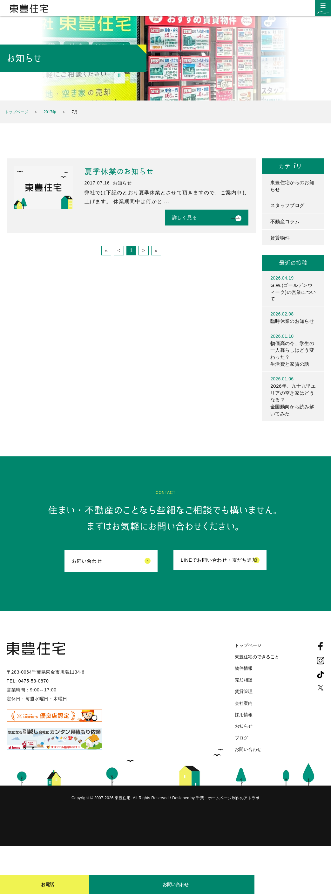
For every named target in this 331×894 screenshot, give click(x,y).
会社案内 (244, 714)
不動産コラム (285, 222)
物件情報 (244, 680)
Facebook (320, 658)
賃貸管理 (244, 703)
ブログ (241, 749)
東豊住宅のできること (257, 668)
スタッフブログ (288, 206)
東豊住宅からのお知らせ (291, 186)
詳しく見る (184, 217)
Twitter (320, 699)
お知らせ (244, 737)
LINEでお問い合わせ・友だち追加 (219, 572)
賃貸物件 (280, 238)
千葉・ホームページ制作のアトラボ (227, 809)
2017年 (50, 112)
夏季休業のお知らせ (119, 172)
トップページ (16, 112)
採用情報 (244, 726)
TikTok (320, 686)
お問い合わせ (87, 572)
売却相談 (244, 691)
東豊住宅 (29, 8)
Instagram (320, 672)
